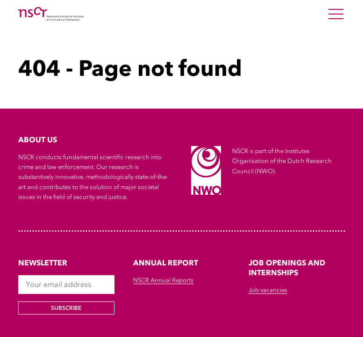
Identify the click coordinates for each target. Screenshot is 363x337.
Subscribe (66, 308)
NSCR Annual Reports (163, 280)
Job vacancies (268, 289)
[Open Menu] (336, 14)
